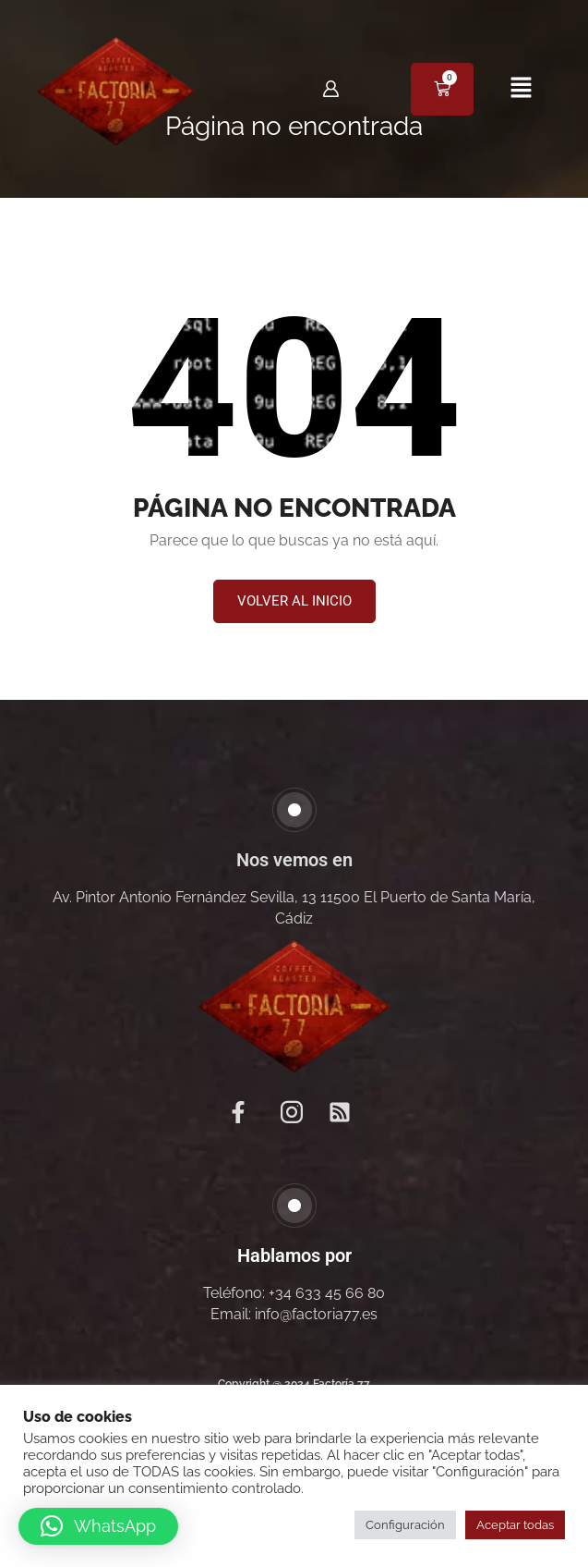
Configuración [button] (405, 1525)
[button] (520, 89)
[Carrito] (442, 89)
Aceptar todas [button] (515, 1525)
